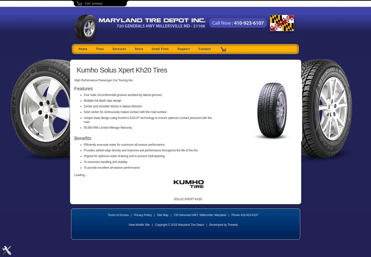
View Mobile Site (139, 224)
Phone (244, 215)
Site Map (162, 215)
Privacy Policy (143, 215)
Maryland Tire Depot (104, 41)
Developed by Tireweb (223, 224)
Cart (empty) (93, 3)
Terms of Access (118, 215)
